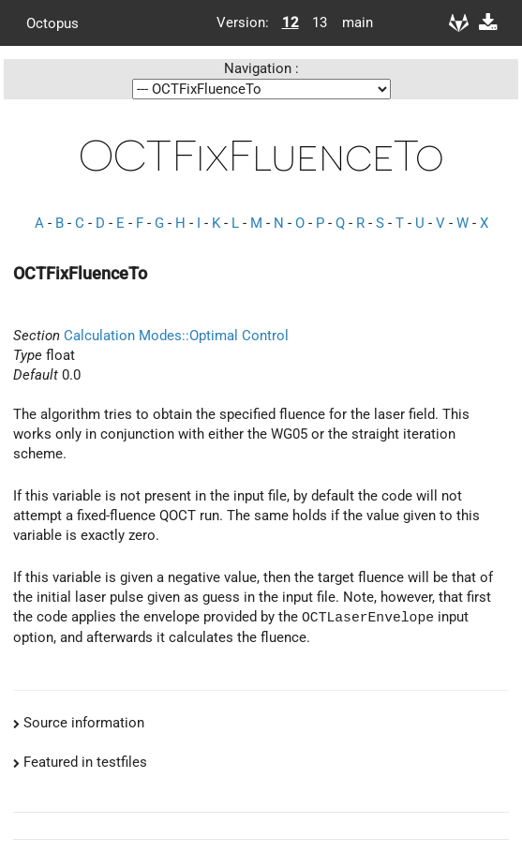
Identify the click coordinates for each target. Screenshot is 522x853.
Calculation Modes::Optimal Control (176, 335)
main (350, 22)
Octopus (52, 22)
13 (319, 22)
